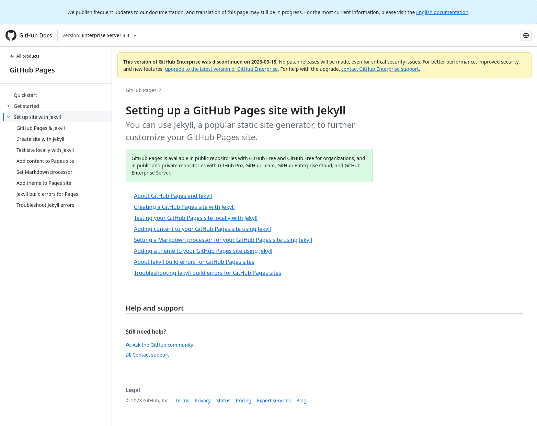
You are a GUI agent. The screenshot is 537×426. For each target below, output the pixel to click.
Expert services (274, 400)
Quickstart (25, 95)
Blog (301, 400)
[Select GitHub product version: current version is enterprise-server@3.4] (99, 35)
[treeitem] (58, 94)
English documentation (442, 12)
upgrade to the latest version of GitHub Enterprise (221, 69)
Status (223, 400)
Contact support (147, 354)
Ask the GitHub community (159, 344)
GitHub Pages (32, 70)
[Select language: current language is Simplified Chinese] (526, 35)
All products (24, 56)
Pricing (243, 400)
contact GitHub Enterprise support (380, 69)
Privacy (203, 400)
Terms (182, 400)
